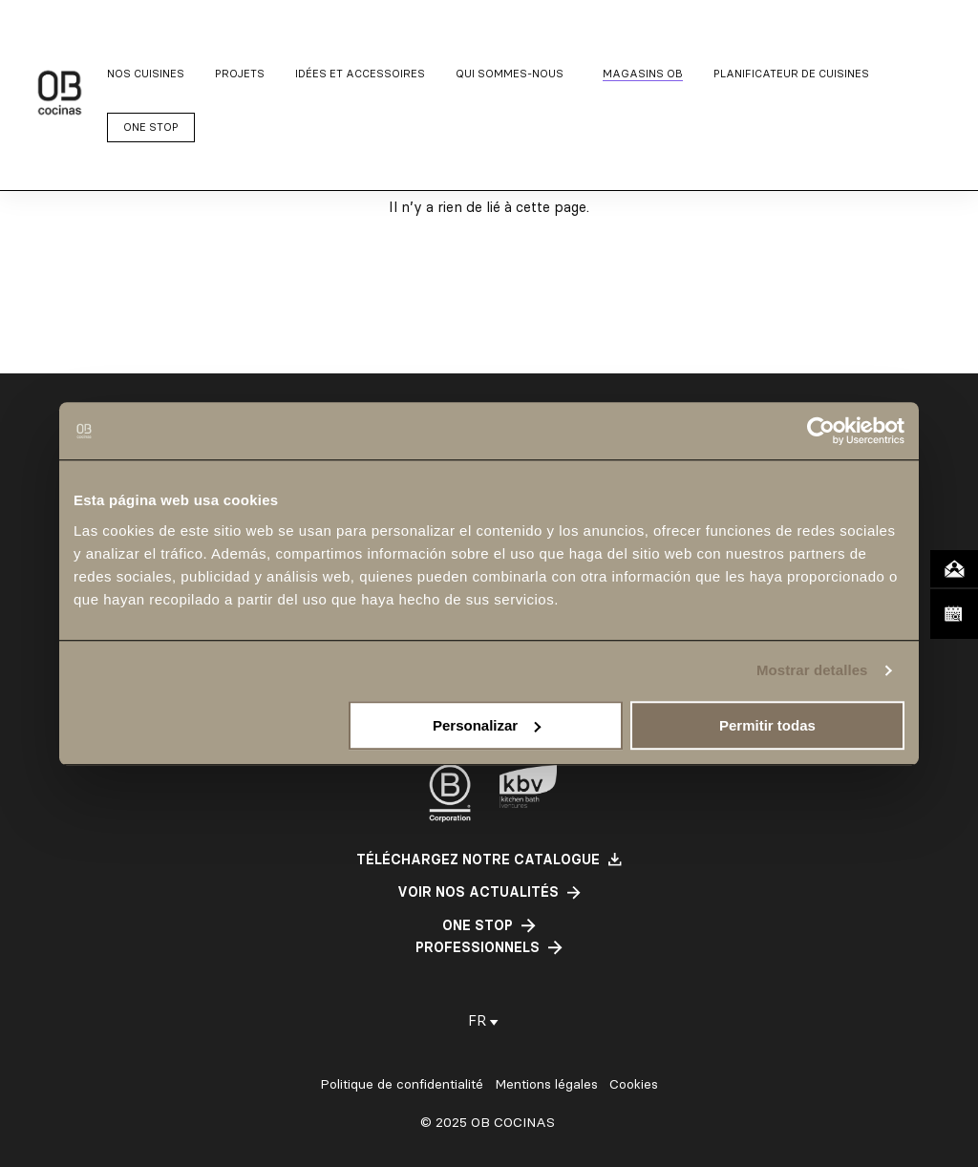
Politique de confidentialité (401, 1084)
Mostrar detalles (812, 670)
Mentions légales (546, 1084)
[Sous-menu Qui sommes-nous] (514, 74)
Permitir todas (767, 725)
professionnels (477, 948)
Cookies (633, 1084)
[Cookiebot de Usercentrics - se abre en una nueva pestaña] (820, 430)
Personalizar (487, 725)
